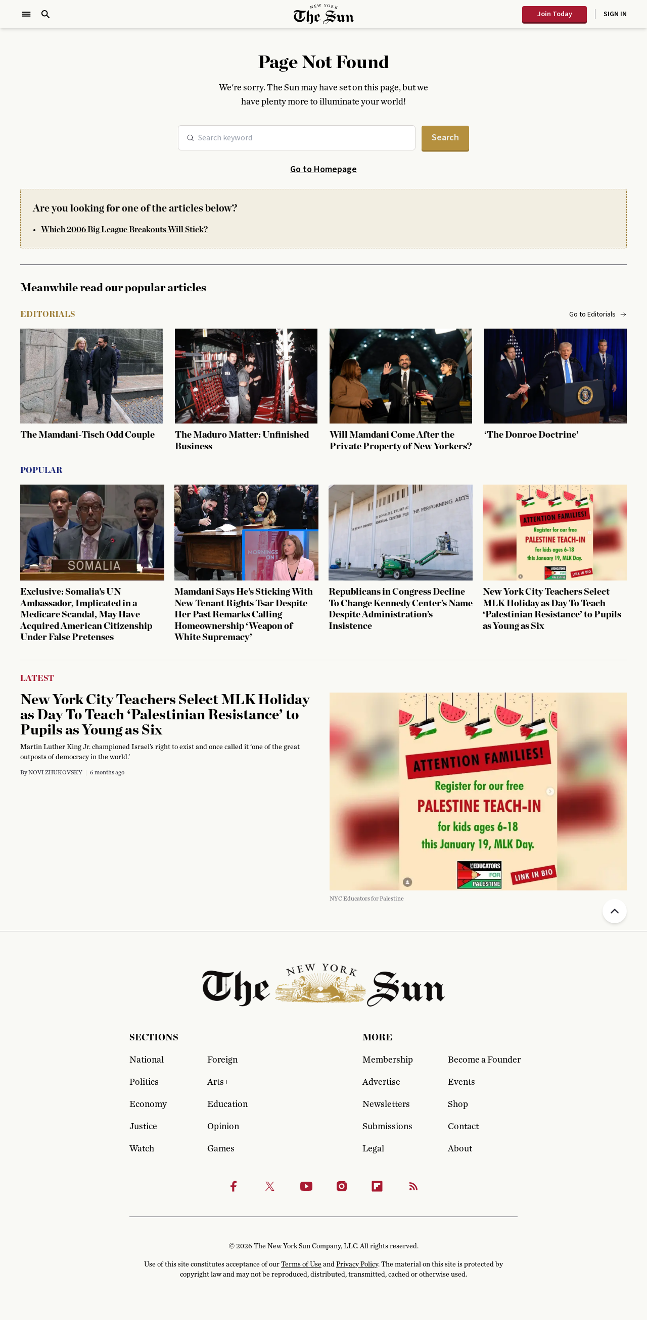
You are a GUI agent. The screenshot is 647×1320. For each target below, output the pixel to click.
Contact (463, 1126)
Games (221, 1148)
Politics (144, 1082)
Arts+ (217, 1082)
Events (461, 1082)
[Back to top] (615, 911)
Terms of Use (301, 1264)
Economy (148, 1104)
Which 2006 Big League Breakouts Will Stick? (124, 230)
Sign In (615, 14)
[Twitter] (270, 1186)
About (460, 1148)
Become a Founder (483, 1060)
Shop (458, 1104)
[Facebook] (233, 1186)
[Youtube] (306, 1186)
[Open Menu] (26, 14)
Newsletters (386, 1104)
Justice (143, 1126)
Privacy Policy (357, 1264)
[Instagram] (342, 1186)
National (146, 1060)
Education (227, 1104)
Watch (141, 1148)
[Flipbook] (377, 1186)
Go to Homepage (323, 169)
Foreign (222, 1060)
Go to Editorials (598, 314)
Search (445, 137)
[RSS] (413, 1186)
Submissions (387, 1126)
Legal (373, 1148)
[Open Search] (45, 14)
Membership (387, 1060)
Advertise (381, 1082)
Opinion (223, 1126)
